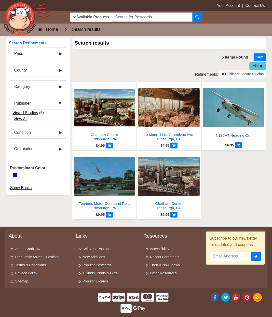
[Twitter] (225, 297)
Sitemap (21, 281)
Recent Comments (164, 257)
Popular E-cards (95, 281)
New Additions (94, 257)
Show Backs (21, 188)
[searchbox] (152, 17)
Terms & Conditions (30, 265)
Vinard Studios (25, 113)
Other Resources (163, 273)
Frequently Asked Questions (37, 257)
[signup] (256, 256)
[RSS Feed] (257, 297)
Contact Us (255, 5)
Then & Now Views (165, 265)
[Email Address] (230, 256)
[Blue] (15, 175)
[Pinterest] (247, 297)
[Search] (197, 17)
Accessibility (159, 249)
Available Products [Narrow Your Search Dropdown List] (91, 17)
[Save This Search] (260, 57)
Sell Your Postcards (98, 249)
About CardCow (27, 249)
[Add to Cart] (109, 145)
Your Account (228, 5)
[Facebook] (215, 297)
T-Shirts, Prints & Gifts (100, 273)
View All (20, 119)
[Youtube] (236, 297)
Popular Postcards (97, 265)
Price (257, 66)
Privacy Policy (26, 273)
